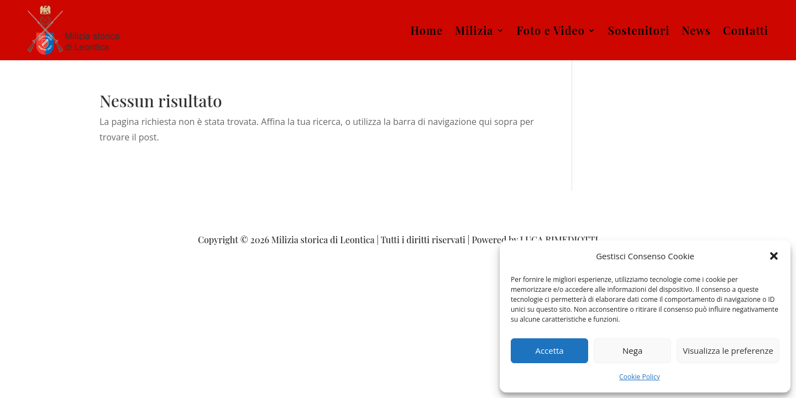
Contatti (745, 30)
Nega (632, 350)
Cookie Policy (639, 376)
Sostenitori (639, 30)
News (696, 30)
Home (426, 30)
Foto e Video (551, 30)
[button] (773, 255)
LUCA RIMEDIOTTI (559, 239)
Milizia (474, 30)
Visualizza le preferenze (728, 350)
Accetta (549, 350)
